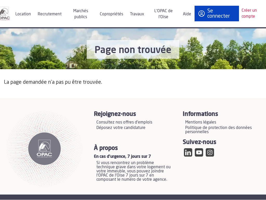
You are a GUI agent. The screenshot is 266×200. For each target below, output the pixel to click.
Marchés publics (80, 14)
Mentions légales (200, 122)
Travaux (137, 14)
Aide (187, 14)
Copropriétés (111, 14)
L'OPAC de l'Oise (163, 14)
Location (23, 14)
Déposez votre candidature (120, 128)
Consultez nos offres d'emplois (124, 122)
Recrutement (50, 14)
